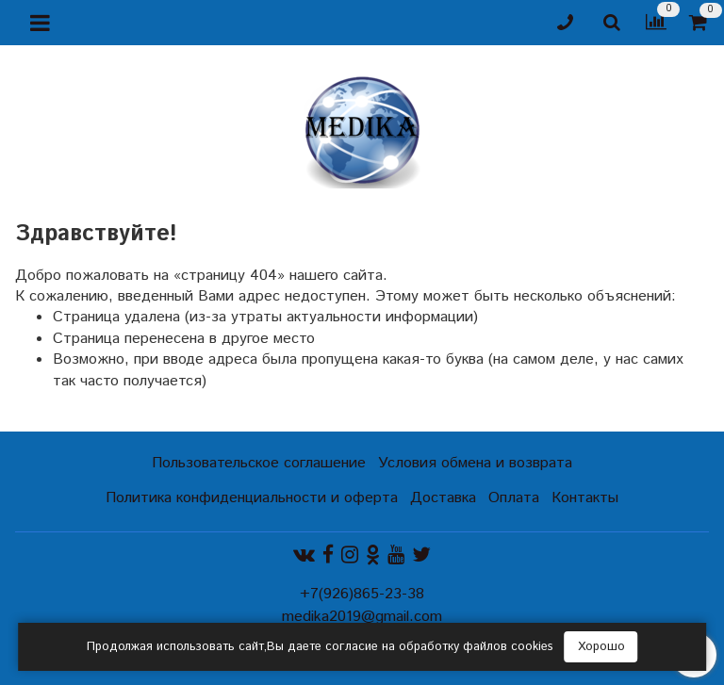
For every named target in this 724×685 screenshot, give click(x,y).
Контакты (584, 498)
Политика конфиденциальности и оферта (252, 498)
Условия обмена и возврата (475, 463)
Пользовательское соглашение (259, 463)
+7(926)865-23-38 (362, 594)
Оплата (513, 498)
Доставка (443, 498)
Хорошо (601, 647)
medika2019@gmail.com (362, 617)
